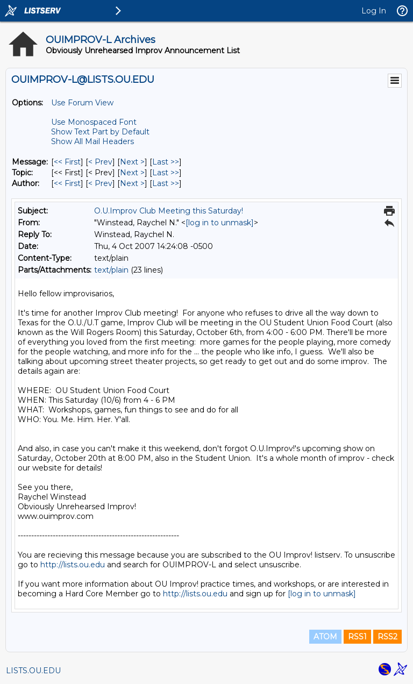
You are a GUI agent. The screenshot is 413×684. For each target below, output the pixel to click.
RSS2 (387, 637)
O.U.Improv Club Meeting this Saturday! (168, 211)
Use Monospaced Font (94, 122)
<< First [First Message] (67, 162)
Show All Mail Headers (92, 141)
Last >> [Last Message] (165, 162)
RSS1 (357, 637)
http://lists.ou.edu (72, 564)
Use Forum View (82, 103)
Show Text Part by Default (100, 132)
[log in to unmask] (220, 222)
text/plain (111, 270)
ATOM (325, 637)
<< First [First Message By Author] (67, 183)
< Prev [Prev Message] (100, 162)
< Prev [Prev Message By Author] (100, 183)
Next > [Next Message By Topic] (132, 172)
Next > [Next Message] (132, 162)
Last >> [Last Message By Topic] (165, 172)
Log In (373, 11)
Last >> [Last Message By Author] (165, 183)
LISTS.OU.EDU (33, 670)
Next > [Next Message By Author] (132, 183)
